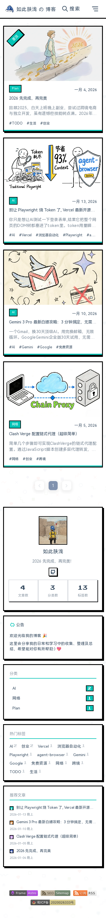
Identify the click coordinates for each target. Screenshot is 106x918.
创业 (46, 123)
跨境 (42, 459)
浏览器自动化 (48, 235)
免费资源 (65, 347)
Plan (15, 88)
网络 (15, 424)
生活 (32, 123)
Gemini (27, 347)
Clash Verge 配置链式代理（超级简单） (44, 434)
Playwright (74, 235)
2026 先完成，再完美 (28, 98)
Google (46, 347)
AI (13, 200)
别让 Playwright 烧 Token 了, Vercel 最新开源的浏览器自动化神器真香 (53, 210)
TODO (17, 123)
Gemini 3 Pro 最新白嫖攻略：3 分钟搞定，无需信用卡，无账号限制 (53, 322)
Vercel (27, 235)
